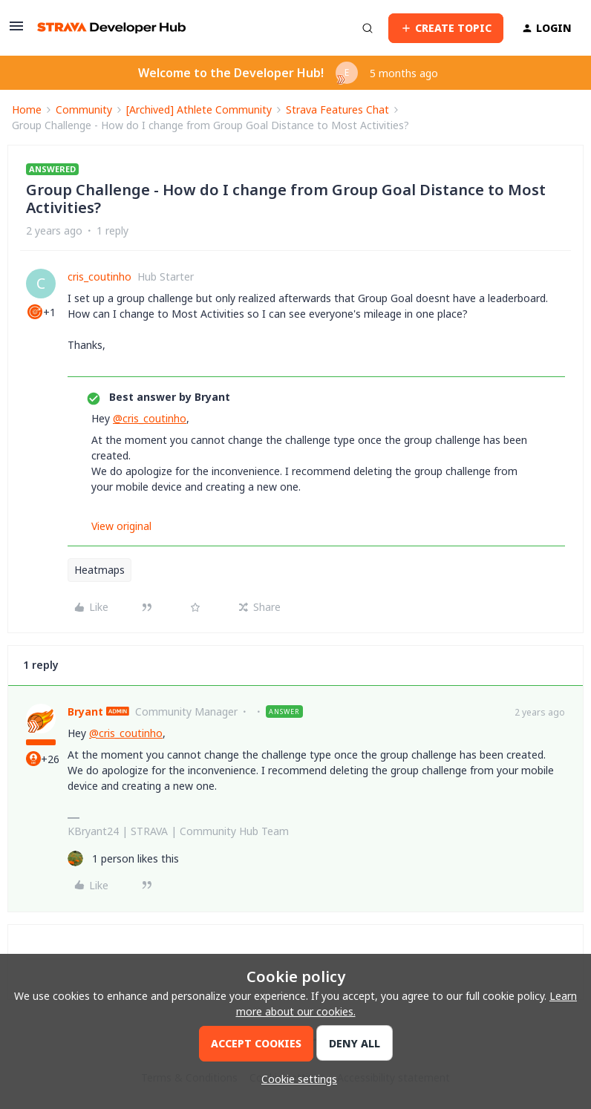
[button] (16, 31)
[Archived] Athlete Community (199, 109)
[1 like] (123, 858)
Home (27, 109)
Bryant (85, 711)
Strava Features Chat (337, 109)
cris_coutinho (99, 276)
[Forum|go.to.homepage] (111, 27)
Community (84, 109)
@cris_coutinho (149, 418)
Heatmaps (99, 570)
